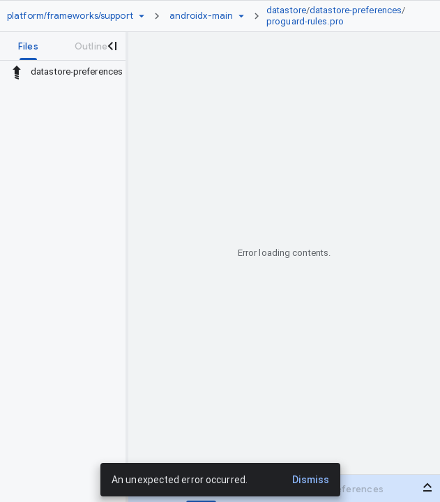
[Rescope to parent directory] (17, 72)
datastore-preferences (356, 10)
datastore (286, 10)
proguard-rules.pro (305, 21)
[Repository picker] (141, 16)
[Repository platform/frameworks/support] (70, 16)
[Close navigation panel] (112, 46)
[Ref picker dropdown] (241, 16)
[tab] (28, 46)
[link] (341, 16)
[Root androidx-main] (201, 16)
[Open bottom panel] (427, 487)
